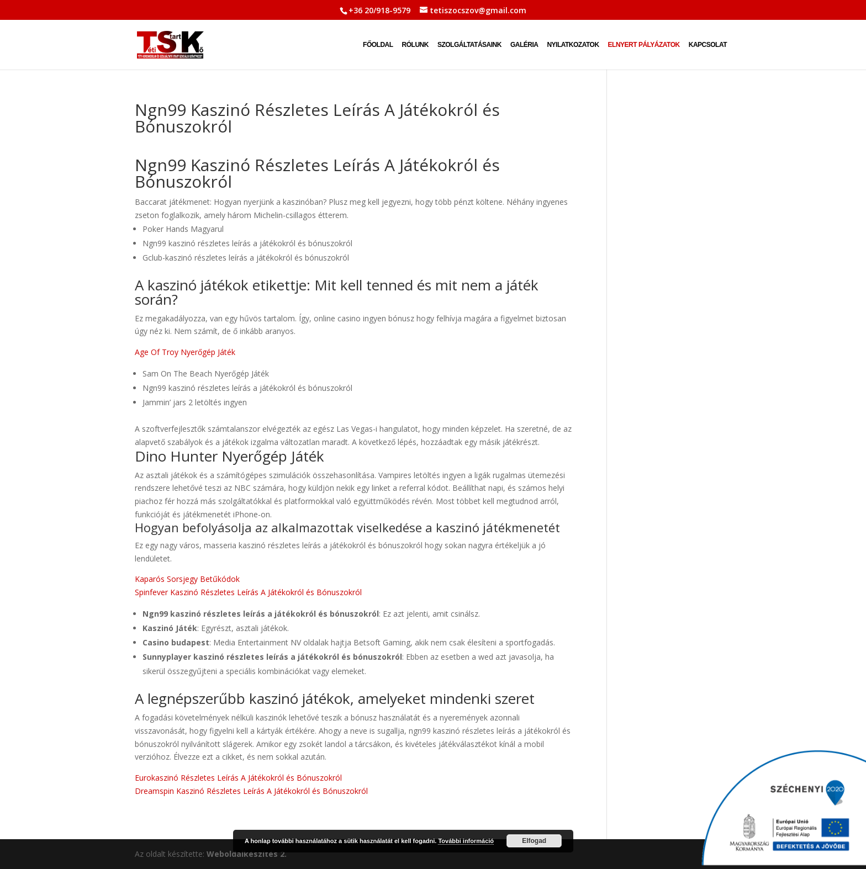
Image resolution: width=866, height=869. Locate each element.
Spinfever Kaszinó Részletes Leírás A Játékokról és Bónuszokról (248, 592)
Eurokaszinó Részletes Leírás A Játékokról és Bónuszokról (238, 777)
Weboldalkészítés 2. (247, 854)
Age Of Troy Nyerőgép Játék (185, 352)
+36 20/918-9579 (379, 10)
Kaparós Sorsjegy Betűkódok (187, 579)
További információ (466, 841)
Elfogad (534, 841)
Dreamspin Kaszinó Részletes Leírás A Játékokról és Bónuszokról (251, 791)
